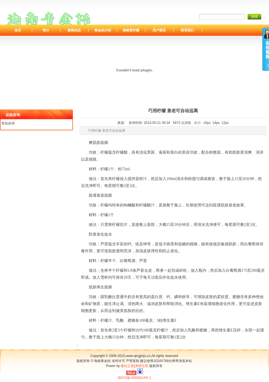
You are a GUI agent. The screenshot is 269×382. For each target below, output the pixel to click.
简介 (46, 30)
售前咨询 (8, 123)
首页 (17, 30)
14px (216, 123)
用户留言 (159, 30)
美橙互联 (141, 366)
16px (206, 123)
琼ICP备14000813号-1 (134, 378)
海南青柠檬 (131, 30)
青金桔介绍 (102, 30)
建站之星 (127, 366)
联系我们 (187, 30)
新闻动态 (74, 30)
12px (225, 123)
